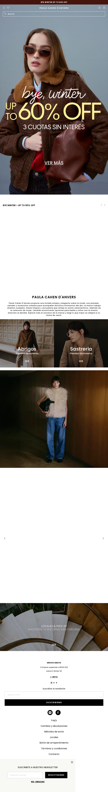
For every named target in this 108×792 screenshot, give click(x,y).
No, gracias (37, 781)
